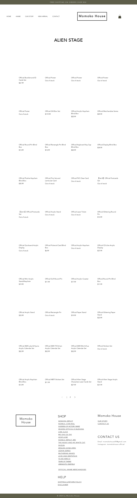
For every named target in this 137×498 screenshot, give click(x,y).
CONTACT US (103, 424)
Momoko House (26, 420)
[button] (119, 16)
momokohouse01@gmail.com (114, 442)
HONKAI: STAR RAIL (66, 424)
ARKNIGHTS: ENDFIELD (66, 464)
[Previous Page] (62, 397)
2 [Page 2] (70, 397)
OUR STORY (102, 421)
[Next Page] (75, 397)
